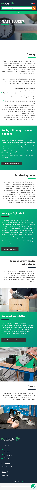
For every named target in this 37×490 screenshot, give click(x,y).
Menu (19, 12)
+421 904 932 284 (8, 455)
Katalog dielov (4, 475)
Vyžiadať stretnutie (10, 249)
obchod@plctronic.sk (9, 458)
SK (33, 3)
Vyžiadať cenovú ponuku (11, 163)
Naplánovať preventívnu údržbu (14, 340)
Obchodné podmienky (6, 467)
